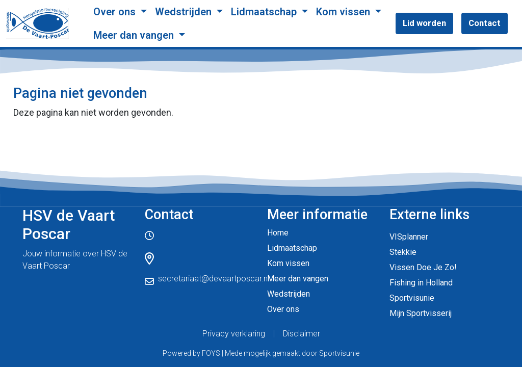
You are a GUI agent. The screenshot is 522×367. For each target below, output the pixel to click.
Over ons (115, 12)
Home (278, 233)
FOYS (211, 353)
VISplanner (408, 237)
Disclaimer (301, 333)
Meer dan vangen (134, 35)
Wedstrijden (184, 12)
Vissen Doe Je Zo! (423, 267)
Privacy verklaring (233, 333)
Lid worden (424, 23)
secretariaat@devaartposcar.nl (213, 278)
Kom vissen (344, 12)
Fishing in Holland (421, 282)
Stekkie (402, 252)
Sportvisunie (411, 298)
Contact (484, 23)
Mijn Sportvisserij (420, 313)
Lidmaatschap (265, 12)
